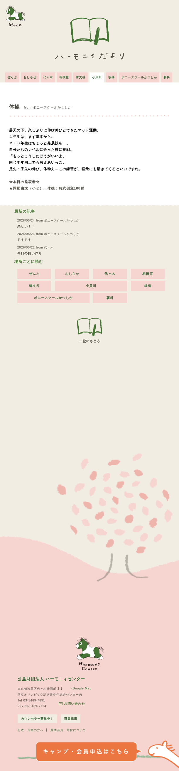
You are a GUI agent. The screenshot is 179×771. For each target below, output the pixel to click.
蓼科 (171, 75)
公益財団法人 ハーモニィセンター (51, 677)
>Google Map (80, 687)
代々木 (46, 75)
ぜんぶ (8, 75)
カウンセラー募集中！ (37, 717)
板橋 (113, 75)
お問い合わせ (71, 702)
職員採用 (71, 717)
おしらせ (27, 75)
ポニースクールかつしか (142, 75)
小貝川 (98, 75)
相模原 (63, 75)
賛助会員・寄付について (68, 728)
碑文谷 (80, 75)
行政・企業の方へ (30, 728)
